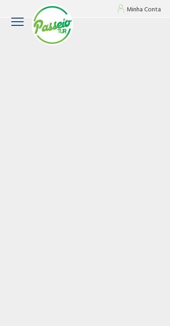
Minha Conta (143, 9)
